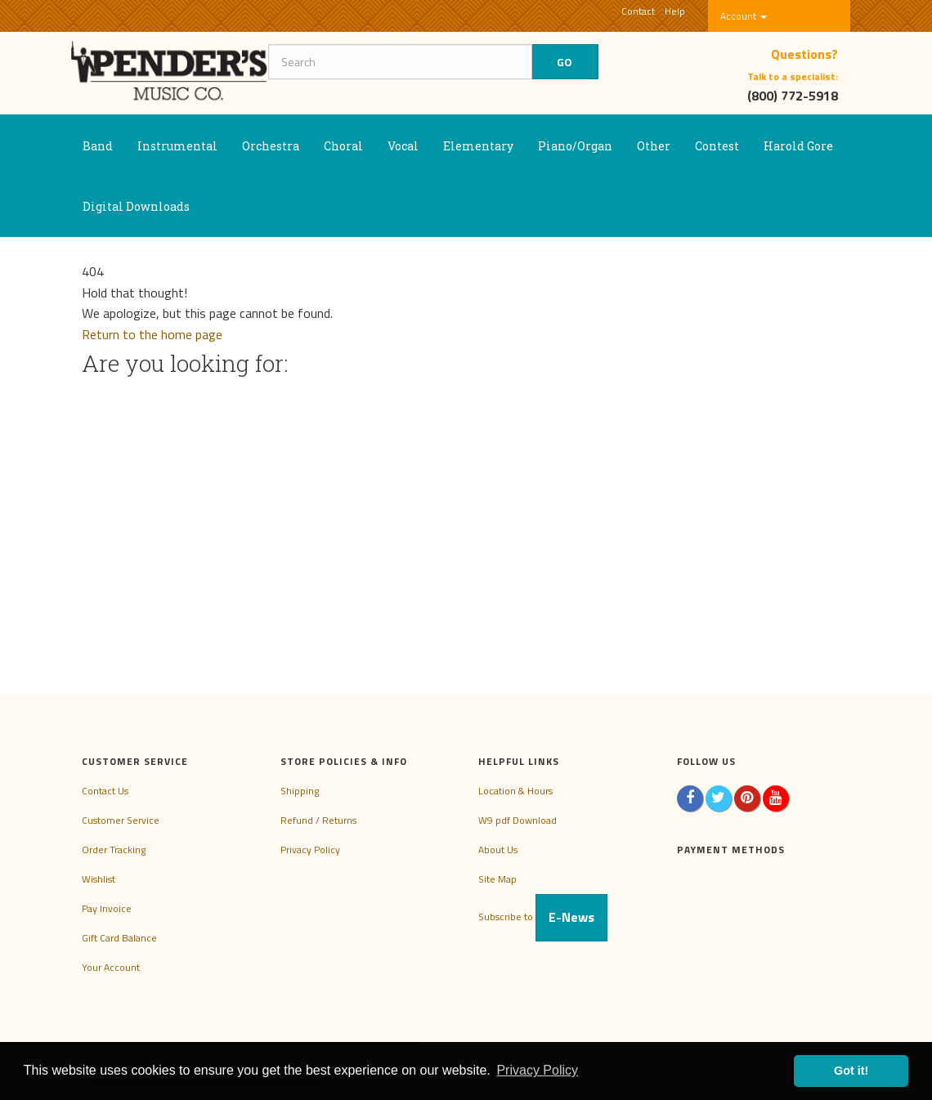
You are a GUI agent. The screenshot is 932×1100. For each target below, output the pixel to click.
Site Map (497, 879)
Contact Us (105, 790)
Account (743, 16)
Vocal (403, 146)
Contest (717, 146)
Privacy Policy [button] (537, 1070)
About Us (498, 849)
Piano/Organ (575, 146)
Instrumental (177, 146)
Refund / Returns (318, 820)
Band (98, 146)
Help (675, 11)
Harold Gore (798, 146)
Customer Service (120, 820)
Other (653, 146)
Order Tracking (114, 849)
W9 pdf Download (517, 820)
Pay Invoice (107, 908)
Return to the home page (152, 334)
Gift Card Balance (119, 938)
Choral (343, 146)
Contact (638, 11)
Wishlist (98, 879)
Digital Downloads (136, 206)
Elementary (478, 146)
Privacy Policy (310, 849)
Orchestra (270, 146)
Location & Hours (515, 790)
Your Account (111, 967)
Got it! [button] (851, 1070)
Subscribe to (542, 916)
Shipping (299, 790)
